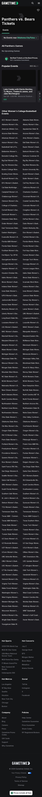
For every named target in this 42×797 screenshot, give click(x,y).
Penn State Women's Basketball (11, 440)
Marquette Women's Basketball (32, 331)
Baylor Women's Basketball (32, 147)
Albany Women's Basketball (32, 124)
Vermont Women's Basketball (11, 579)
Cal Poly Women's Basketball (32, 183)
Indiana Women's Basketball (32, 286)
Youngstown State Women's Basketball (11, 624)
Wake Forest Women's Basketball (11, 588)
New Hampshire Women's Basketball (32, 386)
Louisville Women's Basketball (32, 322)
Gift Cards (6, 738)
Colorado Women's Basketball (32, 205)
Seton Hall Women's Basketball (11, 480)
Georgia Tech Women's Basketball (32, 259)
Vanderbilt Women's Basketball (32, 575)
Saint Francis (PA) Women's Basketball (11, 467)
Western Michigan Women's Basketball (11, 602)
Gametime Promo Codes (8, 733)
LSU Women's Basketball (11, 327)
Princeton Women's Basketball (32, 449)
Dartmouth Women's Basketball (11, 214)
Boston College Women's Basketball (11, 169)
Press (4, 729)
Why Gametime (8, 746)
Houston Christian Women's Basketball (11, 273)
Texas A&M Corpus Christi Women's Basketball (32, 516)
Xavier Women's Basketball (32, 620)
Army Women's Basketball (32, 138)
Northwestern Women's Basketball (11, 413)
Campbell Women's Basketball (11, 192)
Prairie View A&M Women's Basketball (32, 444)
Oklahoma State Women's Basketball (11, 422)
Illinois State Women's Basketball (32, 277)
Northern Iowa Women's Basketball (11, 408)
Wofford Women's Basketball (11, 615)
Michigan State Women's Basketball (32, 349)
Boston (4, 706)
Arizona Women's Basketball (32, 133)
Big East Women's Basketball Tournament (11, 160)
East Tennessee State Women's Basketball (11, 228)
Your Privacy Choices (18, 773)
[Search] (32, 3)
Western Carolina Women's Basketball (32, 597)
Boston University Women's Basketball (32, 169)
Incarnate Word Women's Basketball (32, 282)
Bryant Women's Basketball (32, 174)
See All (34, 66)
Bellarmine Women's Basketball (11, 151)
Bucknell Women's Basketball (11, 178)
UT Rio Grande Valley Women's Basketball (11, 570)
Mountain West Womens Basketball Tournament (11, 372)
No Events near (20, 38)
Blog (3, 721)
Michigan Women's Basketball (11, 354)
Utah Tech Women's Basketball (32, 570)
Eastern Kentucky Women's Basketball (32, 228)
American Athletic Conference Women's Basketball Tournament (11, 129)
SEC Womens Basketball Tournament (32, 476)
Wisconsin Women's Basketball (11, 611)
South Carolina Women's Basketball (32, 485)
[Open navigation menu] (39, 3)
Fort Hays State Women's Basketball (32, 250)
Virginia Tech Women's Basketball (11, 584)
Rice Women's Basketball (11, 462)
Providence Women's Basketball (11, 453)
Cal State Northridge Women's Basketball (11, 187)
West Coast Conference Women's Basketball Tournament (32, 593)
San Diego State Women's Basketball (32, 467)
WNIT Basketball (29, 611)
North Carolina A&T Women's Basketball (32, 395)
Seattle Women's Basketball (11, 476)
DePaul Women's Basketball (32, 219)
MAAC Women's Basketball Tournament (32, 327)
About (4, 718)
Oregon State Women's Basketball (11, 431)
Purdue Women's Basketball (32, 453)
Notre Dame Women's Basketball (32, 413)
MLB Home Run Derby (10, 659)
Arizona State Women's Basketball (11, 133)
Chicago (5, 703)
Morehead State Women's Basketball (32, 363)
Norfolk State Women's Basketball (32, 390)
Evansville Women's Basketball (11, 237)
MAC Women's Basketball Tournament (11, 331)
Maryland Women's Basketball (11, 340)
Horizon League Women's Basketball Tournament (32, 268)
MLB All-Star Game (9, 650)
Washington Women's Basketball (11, 593)
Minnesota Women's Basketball (32, 354)
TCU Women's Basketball (11, 507)
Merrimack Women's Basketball (32, 345)
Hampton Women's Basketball (11, 268)
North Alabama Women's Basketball (11, 395)
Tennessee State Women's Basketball (11, 512)
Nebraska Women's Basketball (11, 386)
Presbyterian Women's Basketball (11, 449)
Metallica (25, 665)
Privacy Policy (21, 777)
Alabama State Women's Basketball (32, 120)
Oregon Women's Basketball (32, 431)
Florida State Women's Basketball (11, 246)
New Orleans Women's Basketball (11, 390)
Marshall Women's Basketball (11, 336)
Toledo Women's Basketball (32, 530)
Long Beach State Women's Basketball (11, 318)
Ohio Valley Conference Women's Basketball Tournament (32, 417)
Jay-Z (24, 646)
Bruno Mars (26, 661)
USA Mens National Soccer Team (9, 655)
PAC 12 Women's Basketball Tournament (11, 435)
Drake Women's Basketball (11, 223)
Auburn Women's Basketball (11, 142)
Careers (5, 725)
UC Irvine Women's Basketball (32, 539)
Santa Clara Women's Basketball (32, 471)
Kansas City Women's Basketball (32, 300)
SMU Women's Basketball (11, 485)
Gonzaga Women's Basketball (32, 264)
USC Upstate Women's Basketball (32, 561)
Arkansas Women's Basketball (11, 138)
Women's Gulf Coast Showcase (32, 615)
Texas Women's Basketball (11, 530)
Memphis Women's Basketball (11, 345)
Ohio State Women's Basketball (11, 417)
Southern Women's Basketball (32, 494)
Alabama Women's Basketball (11, 124)
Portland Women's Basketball (11, 444)
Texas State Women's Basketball (11, 525)
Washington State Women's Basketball (32, 588)
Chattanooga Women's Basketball (11, 196)
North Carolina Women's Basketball (11, 399)
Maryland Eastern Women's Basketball (32, 336)
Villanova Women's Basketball (32, 579)
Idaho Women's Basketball (11, 277)
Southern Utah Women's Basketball (11, 494)
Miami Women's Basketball (11, 349)
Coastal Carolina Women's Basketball (32, 201)
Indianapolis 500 (8, 673)
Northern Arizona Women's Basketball (32, 404)
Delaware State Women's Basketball (11, 219)
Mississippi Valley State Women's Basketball (32, 358)
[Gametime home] (11, 3)
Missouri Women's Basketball (11, 363)
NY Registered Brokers (31, 732)
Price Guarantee (28, 725)
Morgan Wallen (28, 657)
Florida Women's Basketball (32, 246)
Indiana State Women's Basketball (11, 286)
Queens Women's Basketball (11, 458)
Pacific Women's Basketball (32, 435)
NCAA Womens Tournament (32, 381)
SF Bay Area (6, 688)
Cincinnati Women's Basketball (32, 196)
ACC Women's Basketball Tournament (11, 120)
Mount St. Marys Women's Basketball (32, 368)
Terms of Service (21, 781)
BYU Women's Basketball (11, 183)
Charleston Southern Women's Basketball (32, 192)
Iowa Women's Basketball (32, 291)
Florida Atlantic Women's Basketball (32, 241)
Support (5, 742)
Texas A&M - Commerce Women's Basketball (11, 516)
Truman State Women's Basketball (11, 534)
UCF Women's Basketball (11, 548)
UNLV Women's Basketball (11, 561)
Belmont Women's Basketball (32, 151)
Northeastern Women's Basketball (11, 404)
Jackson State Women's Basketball (32, 295)
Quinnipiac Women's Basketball (32, 458)
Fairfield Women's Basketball (32, 237)
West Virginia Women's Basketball (11, 597)
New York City (7, 699)
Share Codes (27, 729)
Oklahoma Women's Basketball (32, 422)
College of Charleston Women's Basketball (11, 205)
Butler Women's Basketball (32, 178)
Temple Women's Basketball (32, 507)
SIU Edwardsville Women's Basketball (32, 480)
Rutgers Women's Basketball (32, 462)
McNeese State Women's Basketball (32, 340)
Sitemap (21, 785)
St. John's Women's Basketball (11, 498)
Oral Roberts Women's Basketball (32, 426)
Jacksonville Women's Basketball (11, 300)
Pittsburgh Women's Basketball (32, 440)
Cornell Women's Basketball (11, 210)
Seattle (4, 692)
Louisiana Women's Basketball (11, 322)
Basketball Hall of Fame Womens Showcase (11, 147)
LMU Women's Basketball (32, 313)
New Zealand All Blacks (8, 668)
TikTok (24, 684)
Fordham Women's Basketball (11, 250)
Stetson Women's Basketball (11, 503)
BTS (23, 654)
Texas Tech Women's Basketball (32, 525)
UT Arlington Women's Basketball (32, 566)
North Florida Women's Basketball (32, 399)
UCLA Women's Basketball (32, 548)
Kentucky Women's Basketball (11, 309)
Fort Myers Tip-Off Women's (11, 255)
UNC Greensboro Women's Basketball (32, 557)
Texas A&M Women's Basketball (11, 521)
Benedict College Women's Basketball (11, 156)
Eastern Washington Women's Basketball (11, 232)
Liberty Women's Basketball (11, 313)
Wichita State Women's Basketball (32, 602)
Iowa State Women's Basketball (11, 291)
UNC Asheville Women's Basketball (11, 557)
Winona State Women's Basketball (11, 606)
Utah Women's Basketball (11, 575)
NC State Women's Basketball (11, 377)
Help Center (26, 718)
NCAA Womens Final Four (11, 381)
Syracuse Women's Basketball (32, 503)
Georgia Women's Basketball (11, 264)
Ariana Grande (27, 668)
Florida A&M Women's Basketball (11, 241)
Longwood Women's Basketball (32, 318)
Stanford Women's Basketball (32, 498)
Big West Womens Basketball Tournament (32, 165)
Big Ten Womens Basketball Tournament (11, 165)
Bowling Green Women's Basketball (11, 174)
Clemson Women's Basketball (11, 201)
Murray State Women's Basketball (32, 372)
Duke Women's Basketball (32, 223)
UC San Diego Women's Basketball (32, 543)
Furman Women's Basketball (32, 255)
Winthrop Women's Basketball (32, 606)
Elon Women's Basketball (32, 232)
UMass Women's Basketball (32, 552)
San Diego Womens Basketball (11, 471)
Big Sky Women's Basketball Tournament (32, 160)
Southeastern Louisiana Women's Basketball (32, 489)
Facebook (26, 695)
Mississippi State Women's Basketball (11, 358)
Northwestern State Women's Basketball (32, 408)
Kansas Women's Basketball (32, 304)
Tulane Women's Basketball (32, 534)
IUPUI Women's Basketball (11, 295)
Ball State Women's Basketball (32, 142)
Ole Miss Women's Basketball (11, 426)
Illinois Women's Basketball (11, 282)
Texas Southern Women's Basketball (32, 521)
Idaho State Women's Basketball (32, 273)
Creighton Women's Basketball (32, 210)
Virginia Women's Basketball (32, 584)
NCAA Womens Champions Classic (32, 377)
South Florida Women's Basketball (11, 489)
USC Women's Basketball (11, 566)
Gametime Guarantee (30, 721)
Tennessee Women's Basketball (32, 512)
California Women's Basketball (32, 187)
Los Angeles (6, 684)
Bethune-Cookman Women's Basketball (32, 156)
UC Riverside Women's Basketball (11, 543)
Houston (5, 695)
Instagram (26, 688)
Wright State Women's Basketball (11, 620)
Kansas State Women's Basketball (11, 304)
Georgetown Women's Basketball (11, 259)
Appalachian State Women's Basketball (32, 129)
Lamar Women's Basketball (32, 309)
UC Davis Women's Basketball (11, 539)
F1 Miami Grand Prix (9, 663)
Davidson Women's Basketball (32, 214)
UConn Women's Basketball (11, 552)
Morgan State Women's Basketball (11, 368)
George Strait (27, 650)
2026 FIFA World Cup (10, 646)
